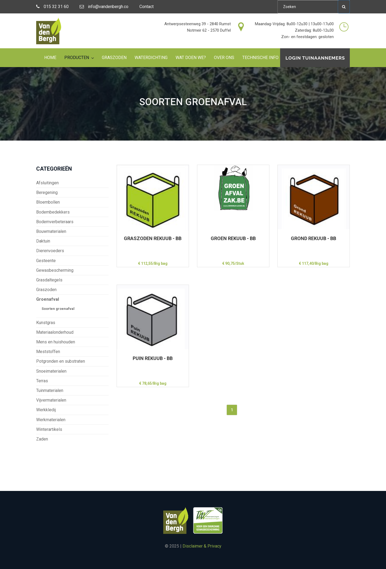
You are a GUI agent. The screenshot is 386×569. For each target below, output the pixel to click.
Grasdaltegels (49, 279)
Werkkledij (46, 409)
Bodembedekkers (53, 212)
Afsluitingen (47, 182)
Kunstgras (45, 322)
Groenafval (47, 299)
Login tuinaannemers (315, 58)
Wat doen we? (191, 57)
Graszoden (114, 57)
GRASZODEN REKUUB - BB (152, 238)
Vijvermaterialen (51, 400)
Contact (146, 6)
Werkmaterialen (50, 419)
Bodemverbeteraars (54, 221)
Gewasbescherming (54, 270)
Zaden (42, 439)
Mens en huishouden (55, 341)
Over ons (224, 57)
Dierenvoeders (50, 250)
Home (50, 57)
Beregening (47, 192)
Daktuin (43, 241)
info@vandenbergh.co (104, 6)
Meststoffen (48, 351)
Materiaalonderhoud (54, 332)
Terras (42, 380)
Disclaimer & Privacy (202, 546)
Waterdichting (151, 57)
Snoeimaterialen (51, 371)
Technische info (260, 57)
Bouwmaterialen (51, 231)
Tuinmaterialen (49, 390)
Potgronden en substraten (60, 361)
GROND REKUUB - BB (313, 238)
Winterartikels (49, 429)
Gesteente (46, 260)
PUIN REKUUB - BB (153, 358)
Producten (76, 57)
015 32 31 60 (52, 6)
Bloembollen (48, 202)
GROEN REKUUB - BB (233, 238)
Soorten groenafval (58, 309)
